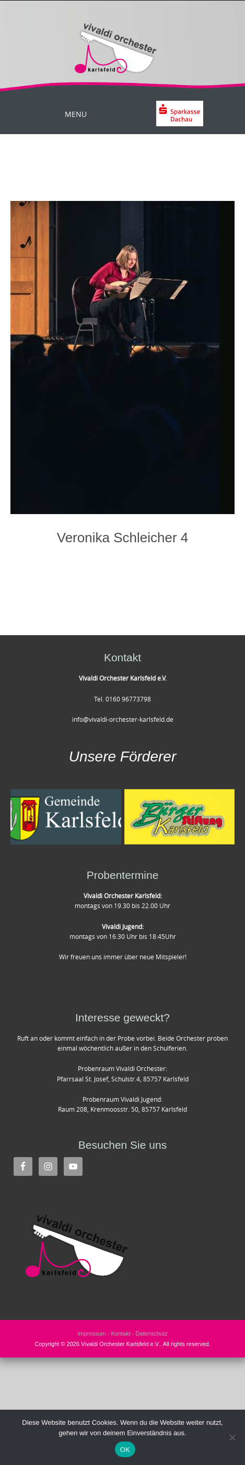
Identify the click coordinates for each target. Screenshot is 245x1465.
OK (125, 1450)
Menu (76, 114)
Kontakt (120, 1333)
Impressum (91, 1333)
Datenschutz (152, 1333)
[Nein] (232, 1437)
